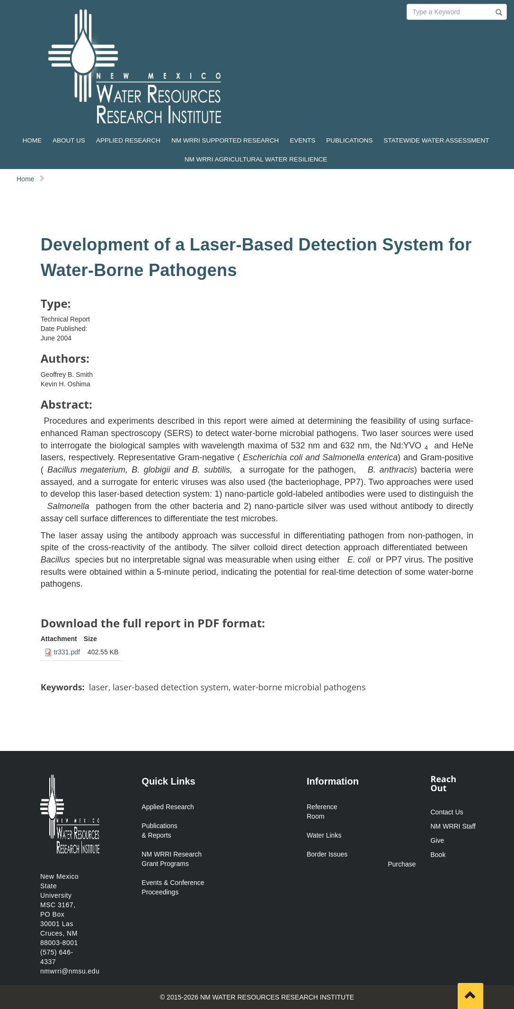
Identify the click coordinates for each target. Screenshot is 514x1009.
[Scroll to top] (470, 996)
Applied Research (168, 807)
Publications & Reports (159, 830)
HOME (32, 140)
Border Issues (327, 854)
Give (437, 840)
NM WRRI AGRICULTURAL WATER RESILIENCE (256, 159)
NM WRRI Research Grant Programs (172, 858)
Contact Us (447, 812)
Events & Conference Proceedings (173, 887)
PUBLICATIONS (349, 140)
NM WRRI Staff (453, 826)
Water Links (324, 835)
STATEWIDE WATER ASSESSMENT (436, 140)
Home (25, 179)
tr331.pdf (67, 652)
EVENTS (302, 140)
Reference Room (322, 811)
